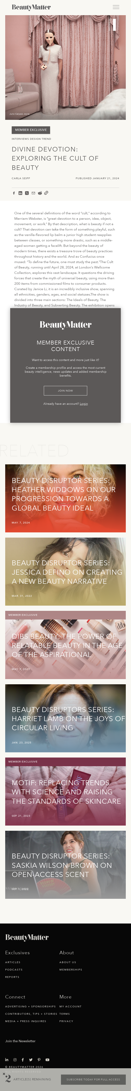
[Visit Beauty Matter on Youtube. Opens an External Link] (49, 1060)
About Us (67, 962)
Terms (64, 1014)
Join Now (65, 390)
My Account (70, 1006)
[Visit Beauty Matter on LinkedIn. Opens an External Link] (8, 1060)
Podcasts (14, 969)
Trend (46, 139)
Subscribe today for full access (93, 1079)
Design (35, 139)
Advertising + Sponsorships (30, 1006)
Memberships (70, 969)
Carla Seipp (21, 178)
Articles (13, 962)
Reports (12, 977)
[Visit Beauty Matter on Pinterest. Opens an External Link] (40, 1060)
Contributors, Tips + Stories (31, 1014)
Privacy (66, 1021)
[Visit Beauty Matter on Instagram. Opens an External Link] (16, 1060)
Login (84, 404)
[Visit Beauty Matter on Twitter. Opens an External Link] (32, 1060)
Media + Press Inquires (25, 1021)
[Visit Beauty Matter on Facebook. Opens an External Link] (24, 1060)
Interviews (20, 139)
